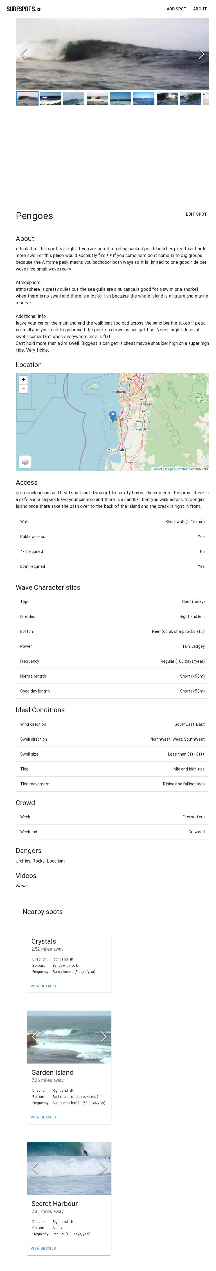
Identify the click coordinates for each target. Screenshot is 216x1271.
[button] (112, 54)
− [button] (23, 389)
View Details (43, 986)
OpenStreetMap (179, 469)
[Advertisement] (112, 154)
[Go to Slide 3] (73, 98)
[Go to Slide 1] (27, 98)
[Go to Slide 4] (97, 98)
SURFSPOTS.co (24, 9)
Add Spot (177, 9)
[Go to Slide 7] (167, 98)
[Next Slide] (201, 54)
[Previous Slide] (24, 54)
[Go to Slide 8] (190, 98)
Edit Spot (196, 214)
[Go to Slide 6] (143, 98)
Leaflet (157, 469)
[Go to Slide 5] (120, 98)
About (200, 9)
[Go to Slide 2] (50, 98)
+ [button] (23, 380)
